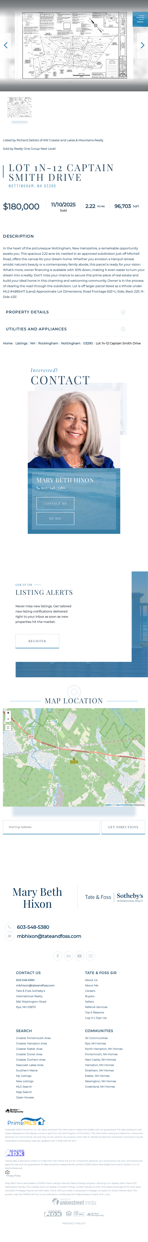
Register (37, 641)
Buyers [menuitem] (89, 996)
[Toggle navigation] (140, 19)
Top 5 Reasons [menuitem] (94, 1012)
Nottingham (70, 343)
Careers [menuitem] (90, 991)
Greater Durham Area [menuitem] (30, 1059)
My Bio (55, 518)
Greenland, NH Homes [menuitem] (100, 1086)
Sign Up (121, 19)
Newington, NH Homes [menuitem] (100, 1081)
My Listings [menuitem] (23, 1076)
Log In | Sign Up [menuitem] (96, 1018)
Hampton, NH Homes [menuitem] (99, 1065)
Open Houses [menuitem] (25, 1097)
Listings (21, 343)
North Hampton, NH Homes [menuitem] (104, 1049)
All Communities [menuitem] (96, 1038)
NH (32, 343)
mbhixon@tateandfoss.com (43, 936)
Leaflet (108, 805)
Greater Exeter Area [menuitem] (29, 1049)
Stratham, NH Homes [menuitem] (99, 1070)
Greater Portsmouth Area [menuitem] (33, 1038)
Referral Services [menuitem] (96, 1007)
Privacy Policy (13, 1175)
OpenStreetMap (124, 805)
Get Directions (123, 827)
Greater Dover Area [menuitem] (29, 1054)
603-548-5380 (53, 487)
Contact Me (55, 503)
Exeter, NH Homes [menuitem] (97, 1076)
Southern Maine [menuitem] (26, 1070)
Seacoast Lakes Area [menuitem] (29, 1065)
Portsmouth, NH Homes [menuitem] (101, 1054)
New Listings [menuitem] (24, 1081)
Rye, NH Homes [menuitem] (95, 1043)
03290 (88, 343)
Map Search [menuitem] (24, 1092)
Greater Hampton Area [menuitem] (31, 1043)
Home (8, 343)
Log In (111, 19)
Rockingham (48, 343)
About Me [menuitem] (91, 985)
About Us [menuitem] (91, 980)
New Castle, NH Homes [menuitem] (100, 1059)
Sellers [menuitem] (89, 1001)
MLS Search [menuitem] (24, 1086)
